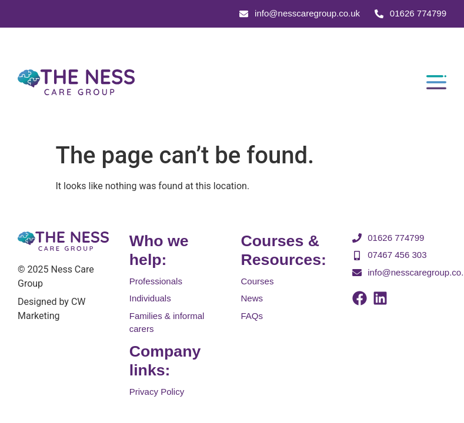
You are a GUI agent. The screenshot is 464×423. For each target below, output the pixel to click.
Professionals (155, 281)
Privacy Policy (157, 392)
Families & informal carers (167, 322)
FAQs (252, 316)
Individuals (150, 299)
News (252, 299)
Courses (257, 281)
